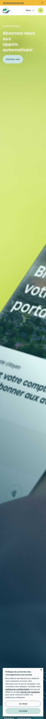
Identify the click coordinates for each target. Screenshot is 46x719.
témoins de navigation (30, 695)
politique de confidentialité (17, 692)
